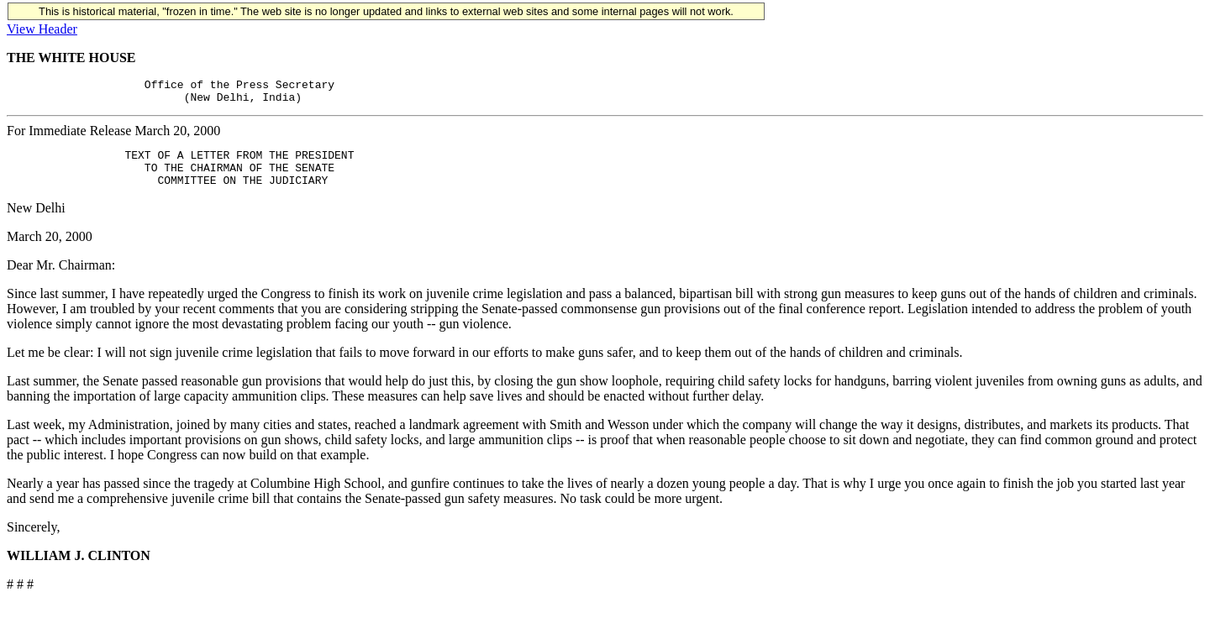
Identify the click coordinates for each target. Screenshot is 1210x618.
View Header (42, 29)
